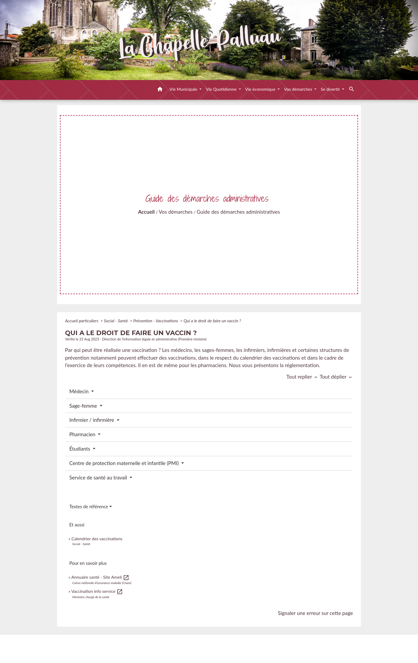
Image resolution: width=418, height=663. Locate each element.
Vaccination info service (97, 591)
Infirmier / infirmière (92, 420)
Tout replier (303, 377)
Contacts (209, 644)
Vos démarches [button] (298, 89)
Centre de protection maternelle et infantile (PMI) (124, 463)
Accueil (146, 212)
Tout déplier (336, 377)
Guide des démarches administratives (238, 212)
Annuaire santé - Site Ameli (100, 576)
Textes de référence (88, 506)
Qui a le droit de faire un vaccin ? (212, 320)
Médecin (79, 391)
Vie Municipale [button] (184, 89)
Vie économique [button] (261, 89)
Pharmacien (83, 434)
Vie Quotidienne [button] (222, 89)
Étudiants (80, 449)
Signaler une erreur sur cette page (315, 613)
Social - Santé (116, 320)
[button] (159, 90)
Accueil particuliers (82, 320)
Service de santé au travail (98, 477)
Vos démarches (176, 212)
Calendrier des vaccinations (96, 538)
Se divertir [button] (331, 89)
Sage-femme (83, 406)
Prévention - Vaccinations (156, 320)
